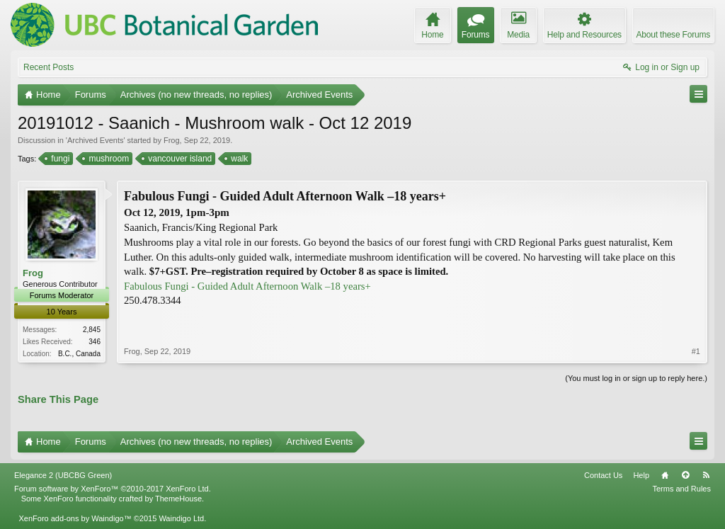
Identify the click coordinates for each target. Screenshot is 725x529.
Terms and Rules (681, 488)
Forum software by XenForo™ (112, 488)
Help (641, 475)
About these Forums (673, 35)
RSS (706, 475)
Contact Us (603, 475)
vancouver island (179, 158)
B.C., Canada (79, 354)
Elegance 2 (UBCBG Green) (63, 475)
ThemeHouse (178, 498)
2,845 (92, 330)
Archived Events (95, 140)
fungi (59, 158)
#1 (696, 351)
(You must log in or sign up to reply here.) (636, 378)
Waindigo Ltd (181, 518)
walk (238, 158)
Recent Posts (48, 67)
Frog (172, 140)
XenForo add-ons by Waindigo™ (74, 518)
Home (665, 475)
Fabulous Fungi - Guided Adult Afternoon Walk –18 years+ (247, 286)
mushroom (107, 158)
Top (685, 475)
